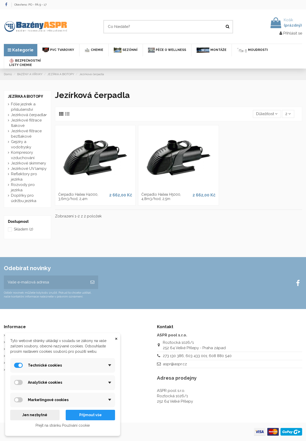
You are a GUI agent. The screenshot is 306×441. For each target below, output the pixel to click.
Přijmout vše (90, 415)
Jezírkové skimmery (28, 163)
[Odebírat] (92, 282)
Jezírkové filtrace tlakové (26, 123)
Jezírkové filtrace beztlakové (26, 134)
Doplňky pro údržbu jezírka (23, 198)
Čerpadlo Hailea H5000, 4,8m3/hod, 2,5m (161, 196)
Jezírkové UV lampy (29, 168)
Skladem (23, 229)
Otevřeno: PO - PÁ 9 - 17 (30, 4)
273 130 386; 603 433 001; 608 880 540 (197, 356)
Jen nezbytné (34, 415)
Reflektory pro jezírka (24, 177)
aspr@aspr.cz (175, 364)
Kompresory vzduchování (23, 155)
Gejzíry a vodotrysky (21, 144)
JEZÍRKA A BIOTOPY (25, 96)
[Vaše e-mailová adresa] (45, 282)
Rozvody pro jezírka (23, 187)
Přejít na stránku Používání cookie (63, 425)
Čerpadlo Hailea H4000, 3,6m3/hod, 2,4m (78, 196)
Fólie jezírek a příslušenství (23, 107)
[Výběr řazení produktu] (267, 114)
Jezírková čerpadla (28, 115)
